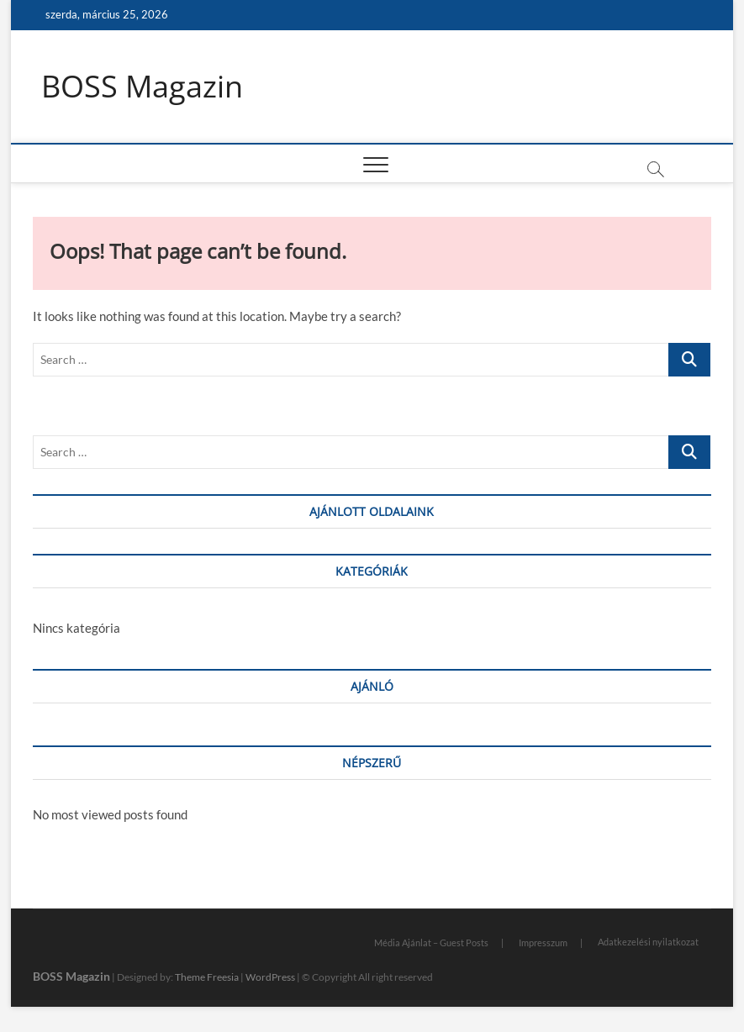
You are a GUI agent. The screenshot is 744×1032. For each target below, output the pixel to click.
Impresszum (543, 942)
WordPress (270, 977)
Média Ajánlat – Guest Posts (431, 942)
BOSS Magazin (142, 86)
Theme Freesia (207, 977)
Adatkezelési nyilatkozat (648, 941)
